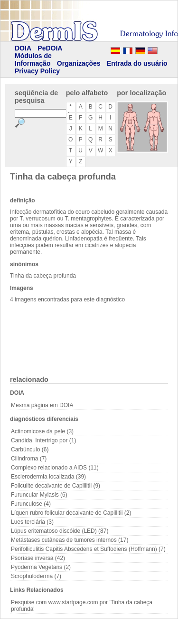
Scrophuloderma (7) (36, 576)
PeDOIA (49, 48)
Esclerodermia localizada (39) (48, 476)
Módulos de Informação (33, 59)
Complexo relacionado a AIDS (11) (55, 467)
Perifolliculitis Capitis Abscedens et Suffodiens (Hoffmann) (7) (88, 549)
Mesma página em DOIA (42, 405)
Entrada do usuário (137, 63)
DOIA (23, 48)
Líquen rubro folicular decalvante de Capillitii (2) (71, 512)
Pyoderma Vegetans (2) (41, 567)
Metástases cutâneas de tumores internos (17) (69, 540)
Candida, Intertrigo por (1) (43, 440)
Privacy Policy (37, 71)
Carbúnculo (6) (29, 449)
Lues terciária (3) (32, 522)
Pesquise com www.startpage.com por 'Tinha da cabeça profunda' (81, 605)
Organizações (79, 63)
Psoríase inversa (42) (38, 558)
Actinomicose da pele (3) (42, 431)
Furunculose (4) (31, 503)
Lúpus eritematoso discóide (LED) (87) (59, 531)
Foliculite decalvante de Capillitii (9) (55, 485)
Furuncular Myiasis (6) (39, 494)
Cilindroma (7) (29, 458)
